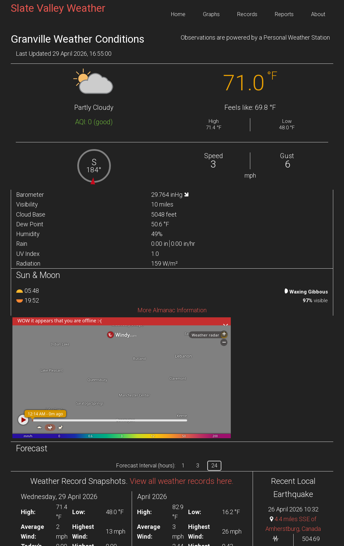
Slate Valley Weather (58, 8)
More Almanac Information (172, 310)
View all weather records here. (181, 481)
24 (214, 465)
